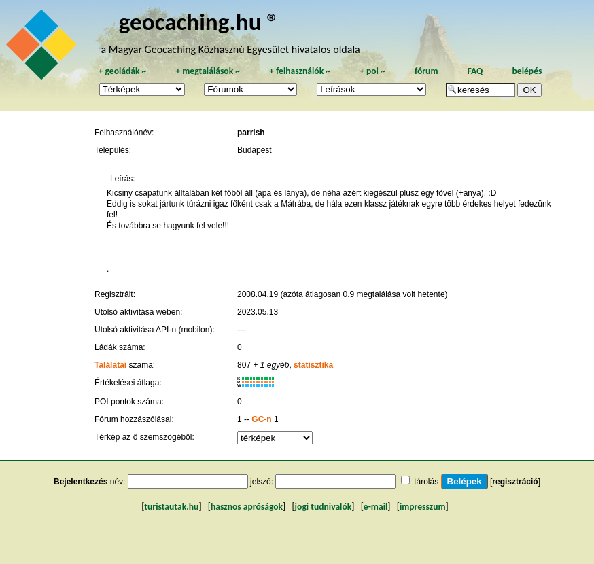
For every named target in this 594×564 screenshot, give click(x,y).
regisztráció (515, 482)
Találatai (110, 365)
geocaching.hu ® (199, 21)
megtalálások (207, 71)
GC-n (261, 419)
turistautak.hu (171, 506)
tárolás (426, 482)
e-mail (375, 506)
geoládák (122, 71)
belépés (527, 71)
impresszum (423, 506)
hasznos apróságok (247, 506)
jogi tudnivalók (323, 506)
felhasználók (300, 71)
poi (372, 71)
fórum (426, 71)
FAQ (475, 71)
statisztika (313, 365)
